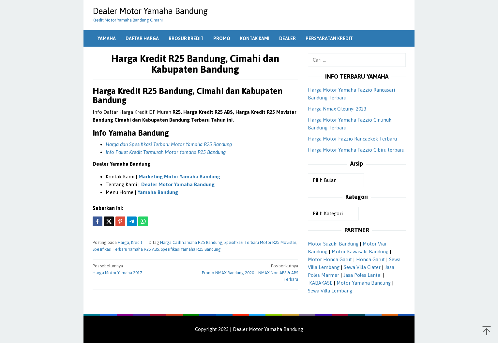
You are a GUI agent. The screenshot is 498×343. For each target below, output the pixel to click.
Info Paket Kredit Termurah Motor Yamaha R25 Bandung (166, 152)
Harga (123, 242)
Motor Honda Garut (330, 259)
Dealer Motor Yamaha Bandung (150, 11)
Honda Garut (370, 259)
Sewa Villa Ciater (362, 267)
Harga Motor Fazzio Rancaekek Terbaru (352, 139)
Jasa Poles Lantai (362, 275)
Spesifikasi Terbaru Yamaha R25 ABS (126, 249)
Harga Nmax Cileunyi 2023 (337, 109)
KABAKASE (320, 283)
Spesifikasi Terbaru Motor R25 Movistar (260, 242)
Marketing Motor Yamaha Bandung (179, 176)
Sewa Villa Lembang (330, 290)
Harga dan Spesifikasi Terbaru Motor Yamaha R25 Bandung (169, 144)
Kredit (136, 242)
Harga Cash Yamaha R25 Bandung (191, 242)
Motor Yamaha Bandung (364, 283)
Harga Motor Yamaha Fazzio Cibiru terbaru (356, 150)
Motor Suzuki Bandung (333, 243)
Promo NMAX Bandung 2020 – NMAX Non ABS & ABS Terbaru (248, 272)
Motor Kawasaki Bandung (360, 251)
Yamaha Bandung (158, 192)
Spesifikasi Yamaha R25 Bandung (191, 249)
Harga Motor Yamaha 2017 (142, 269)
